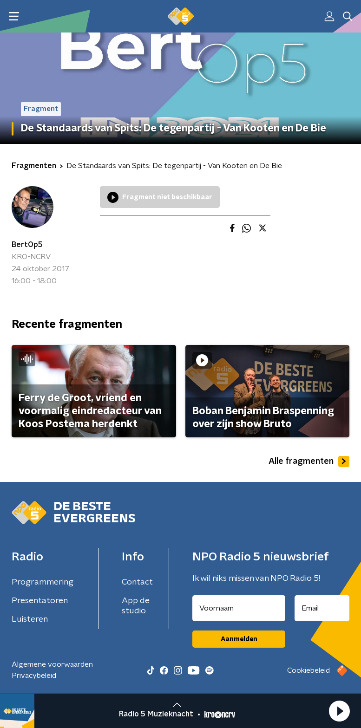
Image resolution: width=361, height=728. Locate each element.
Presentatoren (40, 601)
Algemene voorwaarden (52, 664)
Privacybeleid (34, 675)
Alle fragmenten (309, 461)
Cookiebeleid (308, 670)
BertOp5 (27, 244)
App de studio (136, 606)
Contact (137, 582)
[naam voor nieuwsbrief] (238, 608)
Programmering (42, 582)
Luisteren (30, 619)
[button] (339, 711)
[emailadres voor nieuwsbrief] (322, 608)
